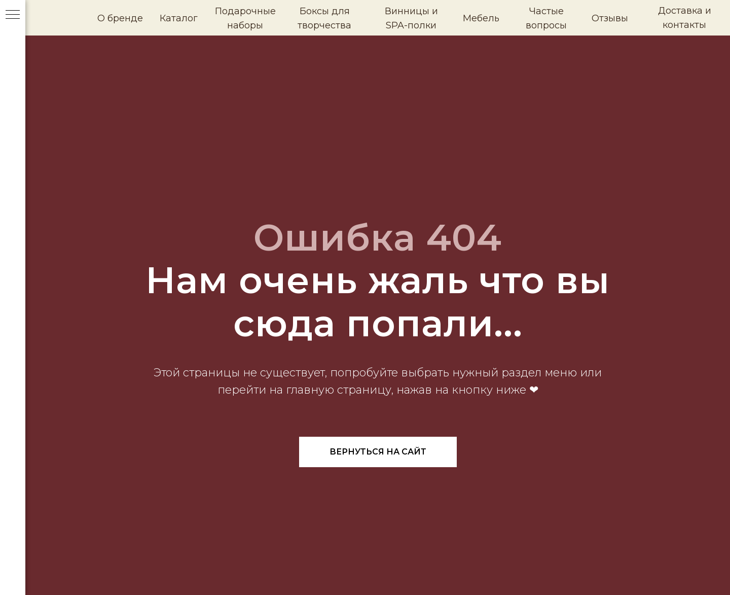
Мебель (481, 18)
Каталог (179, 18)
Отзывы (610, 18)
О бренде (120, 18)
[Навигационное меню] (13, 15)
